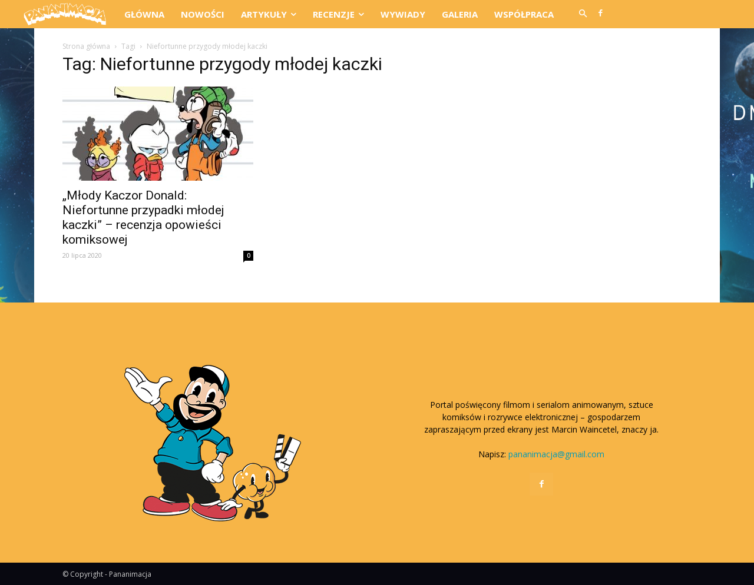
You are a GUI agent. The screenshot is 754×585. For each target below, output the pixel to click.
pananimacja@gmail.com (556, 454)
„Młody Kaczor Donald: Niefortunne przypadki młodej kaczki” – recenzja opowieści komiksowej (143, 217)
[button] (582, 14)
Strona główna (86, 46)
